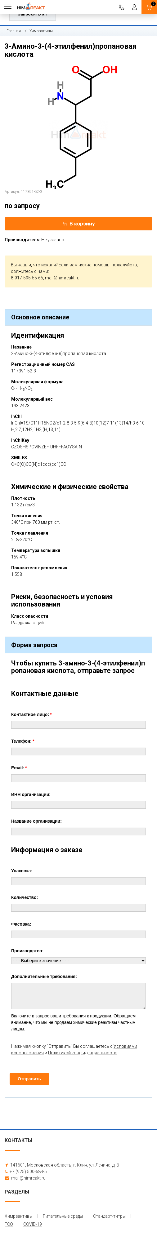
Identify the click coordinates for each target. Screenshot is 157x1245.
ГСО (9, 1224)
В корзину (78, 223)
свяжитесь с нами (29, 271)
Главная (14, 31)
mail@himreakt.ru (62, 277)
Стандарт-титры (109, 1216)
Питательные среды (63, 1216)
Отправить (29, 1078)
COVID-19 (32, 1224)
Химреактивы (41, 31)
